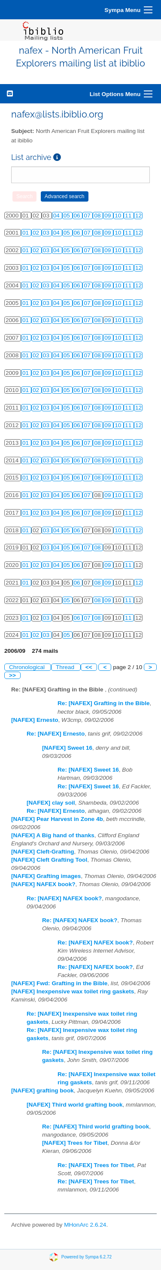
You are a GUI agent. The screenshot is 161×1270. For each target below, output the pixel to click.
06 (78, 215)
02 (37, 232)
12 (138, 215)
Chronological (27, 667)
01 (26, 232)
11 (129, 215)
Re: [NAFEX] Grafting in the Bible (103, 703)
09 (108, 215)
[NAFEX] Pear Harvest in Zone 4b (57, 819)
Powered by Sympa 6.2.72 (86, 1257)
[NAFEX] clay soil (51, 802)
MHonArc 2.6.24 (85, 1225)
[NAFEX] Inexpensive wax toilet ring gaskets (72, 991)
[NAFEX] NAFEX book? (43, 884)
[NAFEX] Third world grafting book (75, 1104)
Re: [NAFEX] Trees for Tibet (96, 1165)
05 (68, 215)
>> (12, 675)
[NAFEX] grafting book (42, 1090)
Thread (66, 667)
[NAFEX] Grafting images (46, 876)
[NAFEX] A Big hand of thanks (52, 835)
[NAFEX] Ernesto (34, 720)
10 (119, 215)
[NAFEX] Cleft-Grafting (42, 851)
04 (57, 215)
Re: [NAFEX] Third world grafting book (95, 1126)
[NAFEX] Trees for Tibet (74, 1143)
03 (47, 232)
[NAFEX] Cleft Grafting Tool (49, 860)
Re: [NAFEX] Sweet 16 (88, 769)
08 (98, 215)
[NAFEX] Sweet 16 (67, 748)
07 (88, 215)
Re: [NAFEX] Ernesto (56, 733)
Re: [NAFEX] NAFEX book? (64, 898)
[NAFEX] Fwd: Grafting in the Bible (59, 983)
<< (88, 667)
